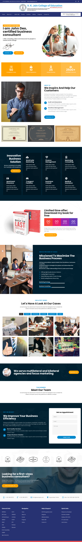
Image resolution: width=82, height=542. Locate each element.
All (21, 314)
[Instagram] (78, 1)
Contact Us (46, 14)
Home (3, 14)
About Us (9, 14)
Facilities (28, 14)
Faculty (23, 14)
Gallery (34, 14)
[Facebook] (76, 1)
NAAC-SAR (17, 14)
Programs (40, 14)
